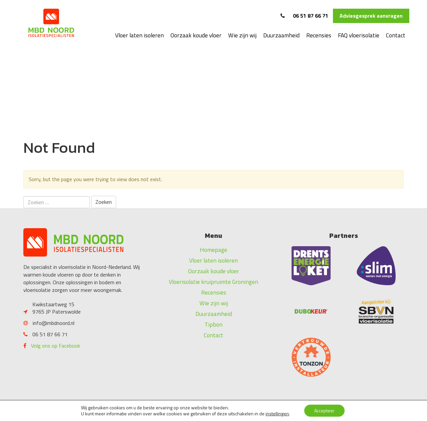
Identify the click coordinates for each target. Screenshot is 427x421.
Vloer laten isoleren (139, 35)
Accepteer (324, 410)
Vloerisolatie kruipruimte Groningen (213, 281)
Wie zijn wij (242, 35)
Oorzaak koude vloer (196, 35)
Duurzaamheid (281, 35)
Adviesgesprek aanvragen (371, 16)
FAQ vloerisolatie (358, 35)
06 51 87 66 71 (304, 16)
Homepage (213, 249)
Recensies (318, 35)
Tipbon (213, 324)
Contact (395, 35)
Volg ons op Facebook (55, 346)
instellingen (277, 414)
